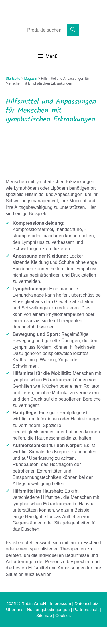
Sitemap (44, 615)
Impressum (60, 603)
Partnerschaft (86, 609)
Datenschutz (86, 603)
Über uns (14, 609)
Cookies (63, 615)
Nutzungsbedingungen (48, 609)
